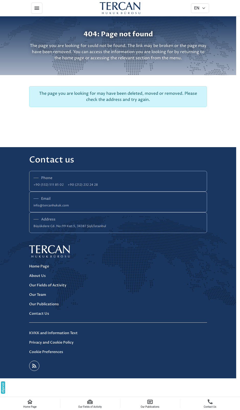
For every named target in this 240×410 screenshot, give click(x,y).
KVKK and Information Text (53, 333)
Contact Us (39, 313)
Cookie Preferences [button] (46, 351)
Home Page (39, 266)
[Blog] (34, 366)
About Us (37, 275)
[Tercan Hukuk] (120, 8)
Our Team (37, 294)
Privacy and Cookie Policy (51, 342)
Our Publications (44, 304)
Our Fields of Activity (47, 285)
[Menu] (36, 8)
